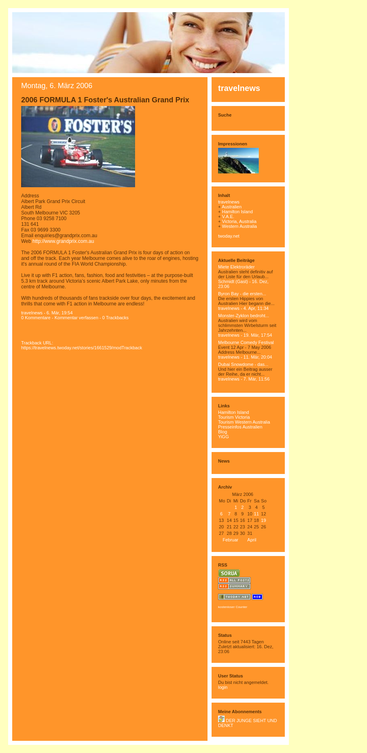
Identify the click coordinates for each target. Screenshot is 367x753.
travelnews (239, 88)
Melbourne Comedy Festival (246, 342)
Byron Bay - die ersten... (242, 293)
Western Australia (239, 226)
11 (256, 513)
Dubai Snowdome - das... (243, 364)
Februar (230, 539)
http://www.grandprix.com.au (63, 241)
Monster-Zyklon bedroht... (243, 315)
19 (263, 520)
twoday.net (228, 236)
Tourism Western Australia (244, 422)
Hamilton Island (237, 211)
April (251, 539)
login (222, 687)
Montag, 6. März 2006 (56, 86)
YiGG (223, 436)
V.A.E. (228, 216)
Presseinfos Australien (240, 426)
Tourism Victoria (234, 417)
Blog (222, 431)
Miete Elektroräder (236, 266)
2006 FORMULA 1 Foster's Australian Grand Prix (105, 100)
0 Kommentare (35, 317)
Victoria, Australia (239, 221)
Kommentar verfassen (76, 317)
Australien (232, 206)
